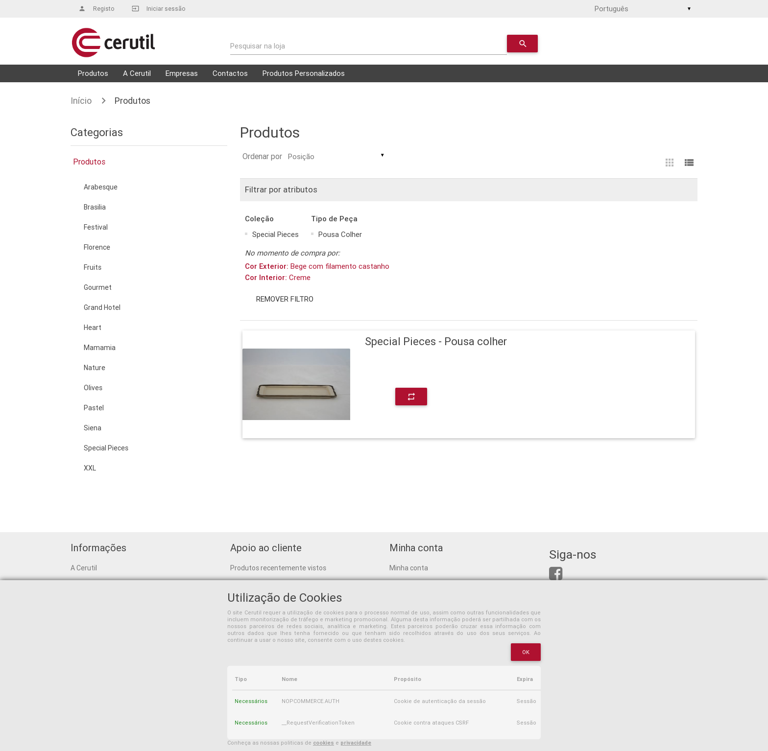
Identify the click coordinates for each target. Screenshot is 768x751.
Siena (92, 427)
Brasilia (95, 207)
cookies (323, 742)
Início (81, 100)
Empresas (182, 73)
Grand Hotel (102, 307)
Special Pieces (106, 448)
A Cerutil (137, 73)
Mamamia (100, 347)
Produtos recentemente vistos (278, 567)
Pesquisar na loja (257, 45)
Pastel (94, 407)
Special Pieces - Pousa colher (436, 341)
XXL (90, 468)
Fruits (92, 267)
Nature (94, 367)
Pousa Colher (340, 234)
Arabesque (101, 187)
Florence (97, 247)
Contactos (230, 73)
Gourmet (98, 287)
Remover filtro (284, 299)
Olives (93, 387)
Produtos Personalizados (304, 73)
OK (526, 652)
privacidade (355, 742)
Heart (92, 327)
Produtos (93, 73)
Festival (96, 227)
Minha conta (408, 567)
